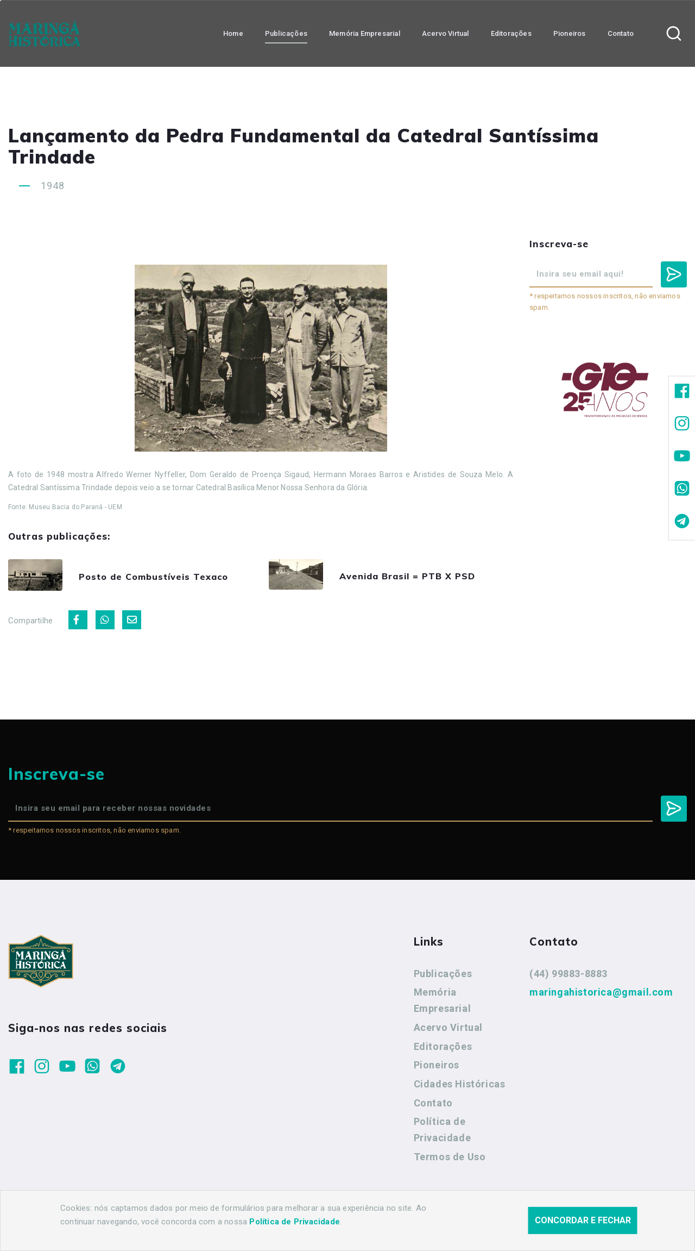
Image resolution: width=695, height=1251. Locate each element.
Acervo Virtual (448, 1030)
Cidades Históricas (460, 1087)
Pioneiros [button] (569, 33)
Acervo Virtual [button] (445, 33)
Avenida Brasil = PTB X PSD (421, 577)
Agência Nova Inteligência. (336, 1228)
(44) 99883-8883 (568, 976)
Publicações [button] (286, 33)
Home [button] (233, 33)
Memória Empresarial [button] (364, 33)
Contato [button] (621, 33)
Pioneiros (436, 1068)
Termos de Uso (450, 1159)
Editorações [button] (511, 33)
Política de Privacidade (442, 1133)
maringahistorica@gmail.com (601, 995)
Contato (433, 1105)
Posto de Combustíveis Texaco (168, 578)
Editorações (443, 1049)
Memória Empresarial (442, 1003)
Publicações (443, 976)
